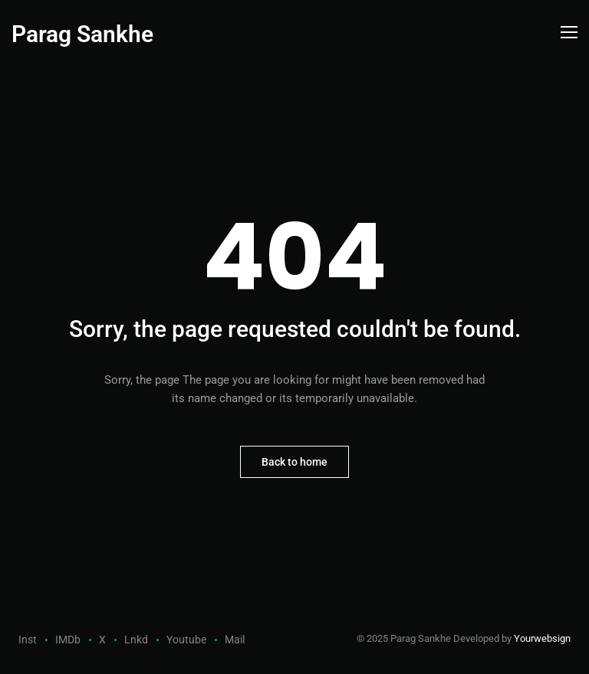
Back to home (294, 462)
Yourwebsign (542, 638)
